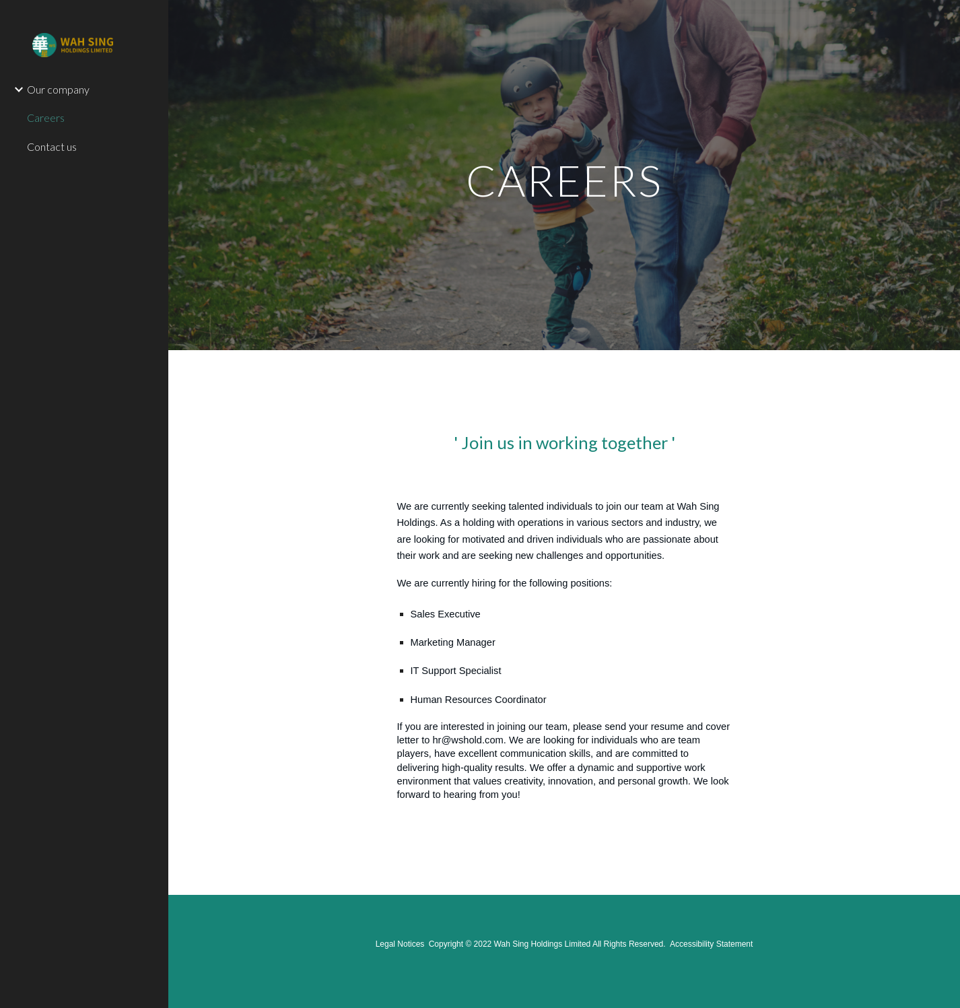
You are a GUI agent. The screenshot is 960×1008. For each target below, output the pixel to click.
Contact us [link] (52, 146)
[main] (564, 175)
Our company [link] (58, 89)
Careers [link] (46, 117)
